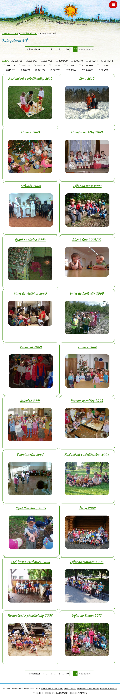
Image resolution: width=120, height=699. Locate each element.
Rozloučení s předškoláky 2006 (30, 616)
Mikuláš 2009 (31, 186)
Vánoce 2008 (87, 347)
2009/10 (78, 60)
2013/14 (25, 65)
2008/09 (63, 60)
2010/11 (93, 60)
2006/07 (33, 60)
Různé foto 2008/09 (86, 240)
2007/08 (47, 60)
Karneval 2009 (31, 347)
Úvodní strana (10, 33)
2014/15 (40, 65)
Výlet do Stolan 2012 (87, 616)
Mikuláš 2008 (30, 401)
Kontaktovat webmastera (52, 688)
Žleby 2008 (87, 508)
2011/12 (108, 60)
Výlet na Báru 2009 (87, 186)
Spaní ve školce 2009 (30, 240)
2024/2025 (87, 70)
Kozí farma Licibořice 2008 (30, 562)
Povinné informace (108, 688)
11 (71, 49)
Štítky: (5, 60)
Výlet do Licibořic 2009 (87, 293)
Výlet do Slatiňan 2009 (30, 293)
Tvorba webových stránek (56, 692)
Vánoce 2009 (30, 132)
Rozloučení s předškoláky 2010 (30, 79)
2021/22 (40, 70)
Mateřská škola (28, 33)
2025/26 (103, 70)
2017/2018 (87, 65)
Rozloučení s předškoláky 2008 (87, 454)
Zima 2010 (86, 79)
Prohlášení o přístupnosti (88, 688)
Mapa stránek (70, 688)
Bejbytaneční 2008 (30, 454)
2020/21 (25, 70)
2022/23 (55, 70)
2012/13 (10, 65)
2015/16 (55, 65)
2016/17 (71, 65)
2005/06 (17, 60)
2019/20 (10, 70)
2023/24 (71, 70)
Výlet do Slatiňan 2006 (86, 562)
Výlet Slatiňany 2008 (31, 508)
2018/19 (103, 65)
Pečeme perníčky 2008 (87, 401)
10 (67, 49)
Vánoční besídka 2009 (87, 132)
